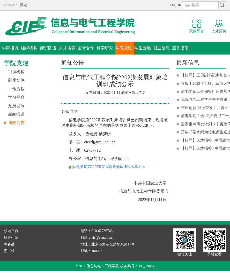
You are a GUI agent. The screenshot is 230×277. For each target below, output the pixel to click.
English (175, 5)
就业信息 (161, 48)
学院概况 (10, 48)
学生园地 (142, 48)
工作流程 (16, 89)
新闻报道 (16, 114)
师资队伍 (48, 48)
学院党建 (123, 48)
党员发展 (16, 106)
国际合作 (86, 48)
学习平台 (16, 97)
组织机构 (29, 48)
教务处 (9, 244)
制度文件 (16, 80)
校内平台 (11, 231)
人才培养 (67, 48)
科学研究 (105, 48)
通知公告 (16, 122)
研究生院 (11, 238)
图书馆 (9, 251)
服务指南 (180, 48)
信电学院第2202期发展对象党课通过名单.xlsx (107, 167)
